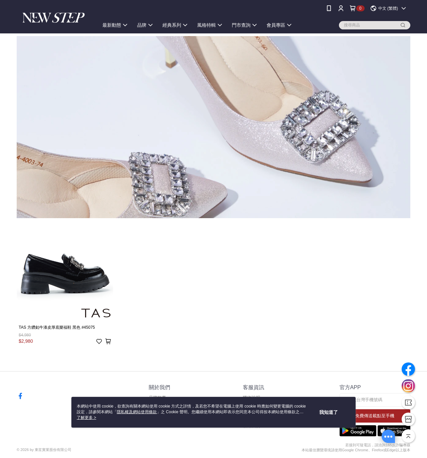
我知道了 (328, 412)
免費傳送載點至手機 (374, 415)
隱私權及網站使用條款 (137, 412)
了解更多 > (86, 417)
